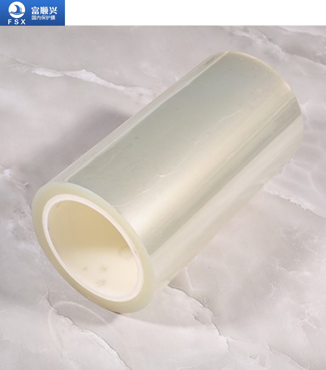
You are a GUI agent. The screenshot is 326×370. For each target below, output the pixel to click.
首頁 (82, 6)
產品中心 (149, 10)
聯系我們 (314, 10)
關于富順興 (116, 12)
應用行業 (182, 10)
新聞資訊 (281, 10)
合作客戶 (215, 10)
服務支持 (248, 10)
